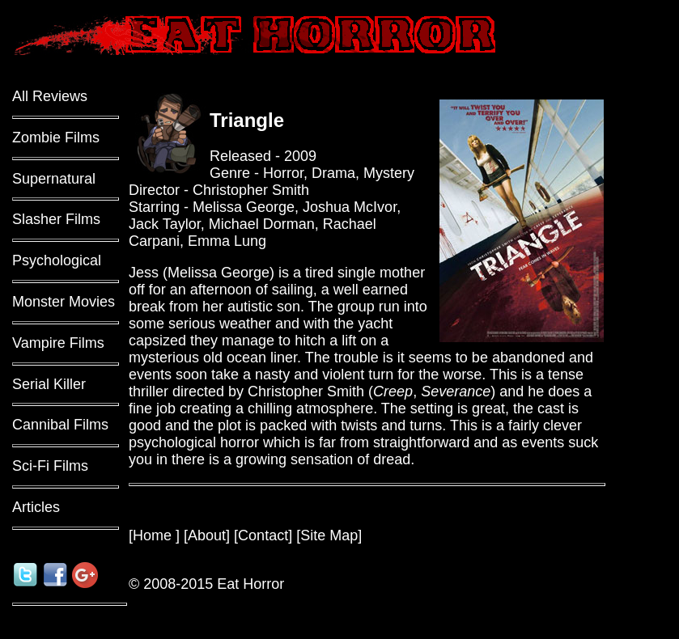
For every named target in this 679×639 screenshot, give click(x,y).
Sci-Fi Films (50, 466)
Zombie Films (56, 137)
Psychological (56, 260)
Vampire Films (58, 343)
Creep (393, 391)
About (207, 535)
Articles (36, 507)
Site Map (329, 535)
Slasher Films (56, 219)
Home (154, 535)
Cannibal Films (60, 425)
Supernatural (53, 179)
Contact (263, 535)
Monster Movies (63, 302)
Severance (455, 391)
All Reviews (49, 96)
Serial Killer (49, 384)
